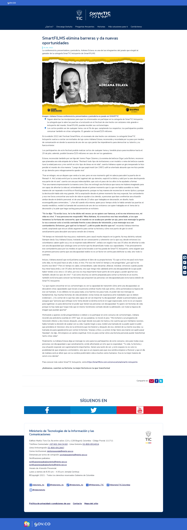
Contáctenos (136, 26)
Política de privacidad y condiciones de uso (49, 503)
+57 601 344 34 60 (58, 444)
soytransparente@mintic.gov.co (73, 454)
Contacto (77, 503)
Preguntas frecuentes (84, 26)
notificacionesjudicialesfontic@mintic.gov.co (48, 464)
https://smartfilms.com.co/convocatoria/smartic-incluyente (112, 362)
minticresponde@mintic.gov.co (60, 451)
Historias (101, 26)
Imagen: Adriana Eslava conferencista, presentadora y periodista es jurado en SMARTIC (80, 116)
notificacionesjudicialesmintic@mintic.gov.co (48, 461)
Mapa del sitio (91, 503)
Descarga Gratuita (64, 26)
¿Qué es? (49, 26)
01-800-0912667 (56, 447)
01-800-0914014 (91, 444)
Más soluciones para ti (118, 26)
